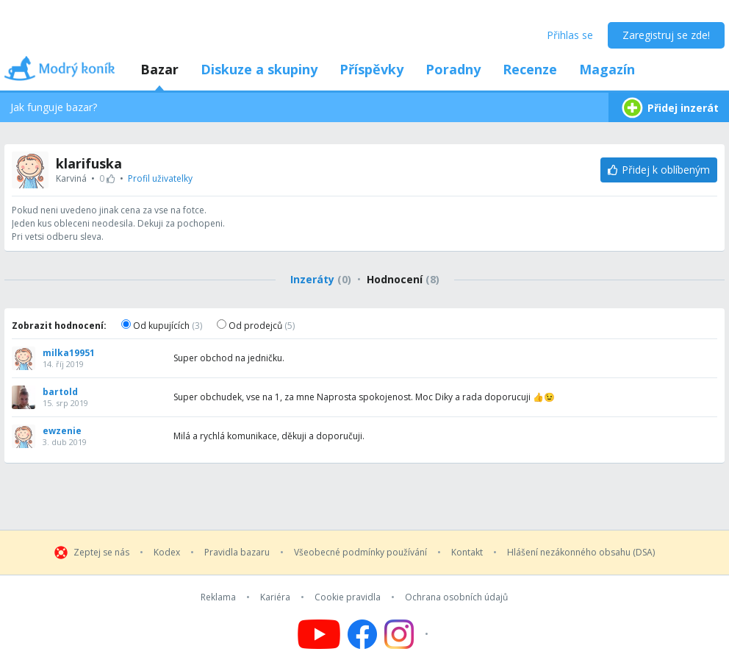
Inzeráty (320, 279)
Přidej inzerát (669, 107)
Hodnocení (403, 279)
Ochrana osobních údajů (456, 597)
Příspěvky (371, 69)
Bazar (159, 69)
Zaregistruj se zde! (666, 35)
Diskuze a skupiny (259, 69)
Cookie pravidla (348, 597)
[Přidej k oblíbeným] (658, 169)
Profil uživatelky (160, 178)
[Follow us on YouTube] (319, 634)
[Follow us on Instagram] (408, 634)
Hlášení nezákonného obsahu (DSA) (581, 552)
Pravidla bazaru (237, 552)
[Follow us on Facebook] (362, 634)
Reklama (218, 597)
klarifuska (89, 163)
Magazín (607, 69)
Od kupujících (161, 325)
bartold (60, 392)
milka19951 (69, 353)
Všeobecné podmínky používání (360, 552)
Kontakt (467, 552)
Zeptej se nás (101, 552)
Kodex (167, 552)
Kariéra (275, 597)
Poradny (453, 69)
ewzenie (62, 431)
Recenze (530, 69)
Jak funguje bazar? (53, 107)
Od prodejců (256, 325)
